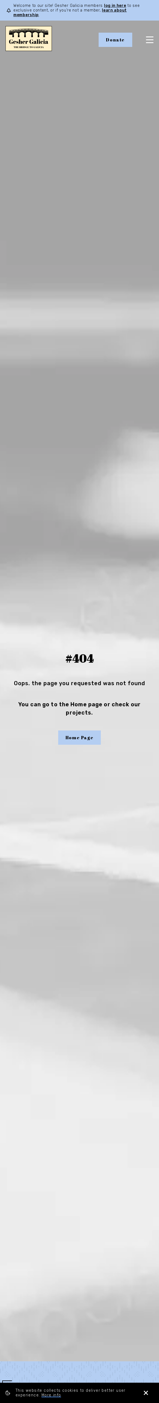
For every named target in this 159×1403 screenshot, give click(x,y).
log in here (115, 5)
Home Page (79, 738)
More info (51, 1395)
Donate (115, 40)
